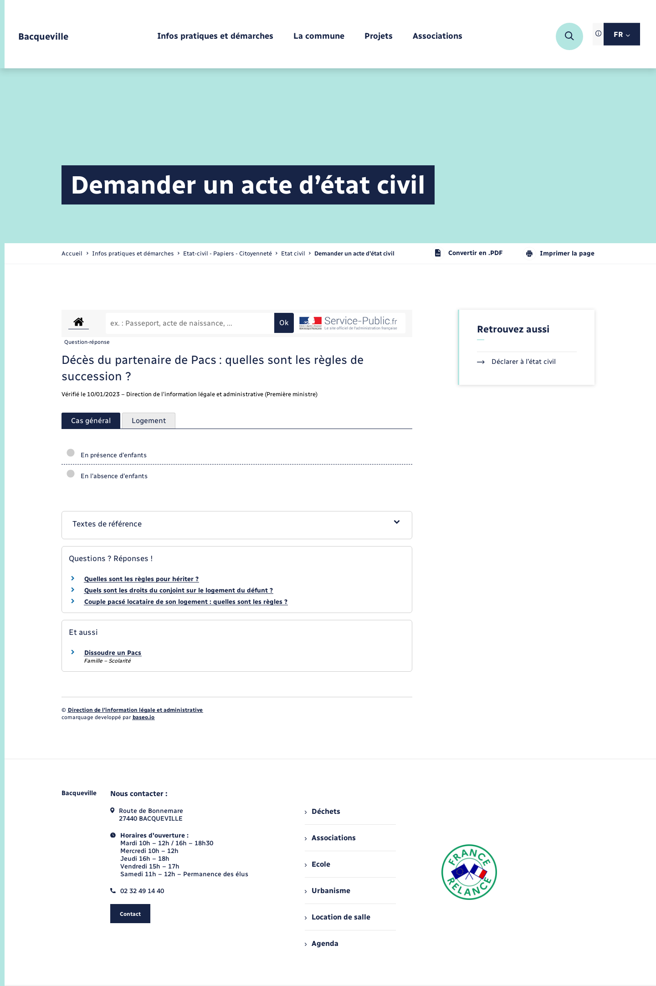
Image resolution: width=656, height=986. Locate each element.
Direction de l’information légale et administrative (135, 710)
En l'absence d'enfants (107, 476)
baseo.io (143, 717)
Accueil (72, 253)
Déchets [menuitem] (322, 811)
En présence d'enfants (106, 455)
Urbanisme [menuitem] (327, 890)
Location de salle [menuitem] (337, 917)
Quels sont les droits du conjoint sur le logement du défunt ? (178, 590)
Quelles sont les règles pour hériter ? (141, 579)
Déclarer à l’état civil (516, 362)
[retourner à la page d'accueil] (43, 37)
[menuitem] (215, 36)
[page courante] (354, 253)
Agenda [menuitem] (321, 943)
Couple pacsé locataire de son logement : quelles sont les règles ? (185, 602)
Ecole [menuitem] (317, 864)
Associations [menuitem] (330, 837)
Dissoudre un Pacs (112, 653)
